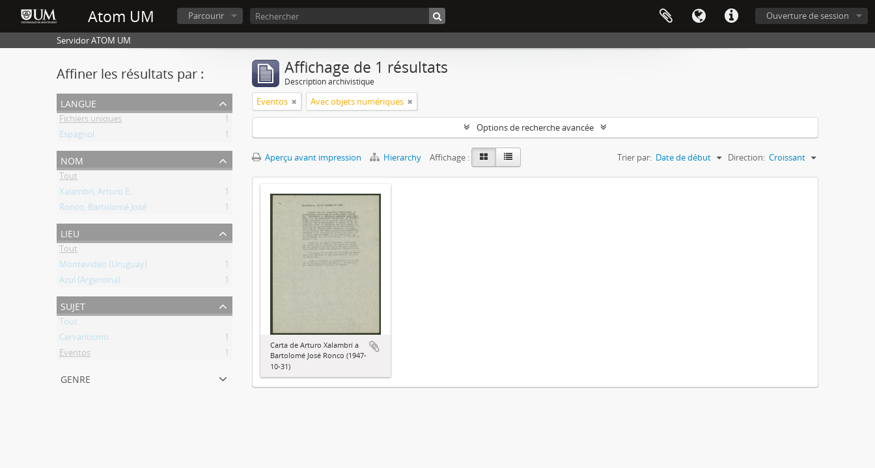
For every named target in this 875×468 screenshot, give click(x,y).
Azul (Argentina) (89, 282)
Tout (68, 178)
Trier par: (634, 157)
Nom (72, 159)
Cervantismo (84, 339)
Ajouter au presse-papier (374, 346)
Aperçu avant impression (306, 157)
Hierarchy (396, 157)
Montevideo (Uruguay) (103, 266)
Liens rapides (731, 16)
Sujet (73, 305)
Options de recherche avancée (535, 127)
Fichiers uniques (90, 121)
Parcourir (206, 15)
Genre (75, 378)
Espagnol (76, 136)
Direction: (746, 157)
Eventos (74, 355)
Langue (698, 16)
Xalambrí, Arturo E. (95, 194)
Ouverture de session (807, 15)
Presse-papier (666, 16)
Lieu (70, 232)
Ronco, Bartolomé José (102, 209)
